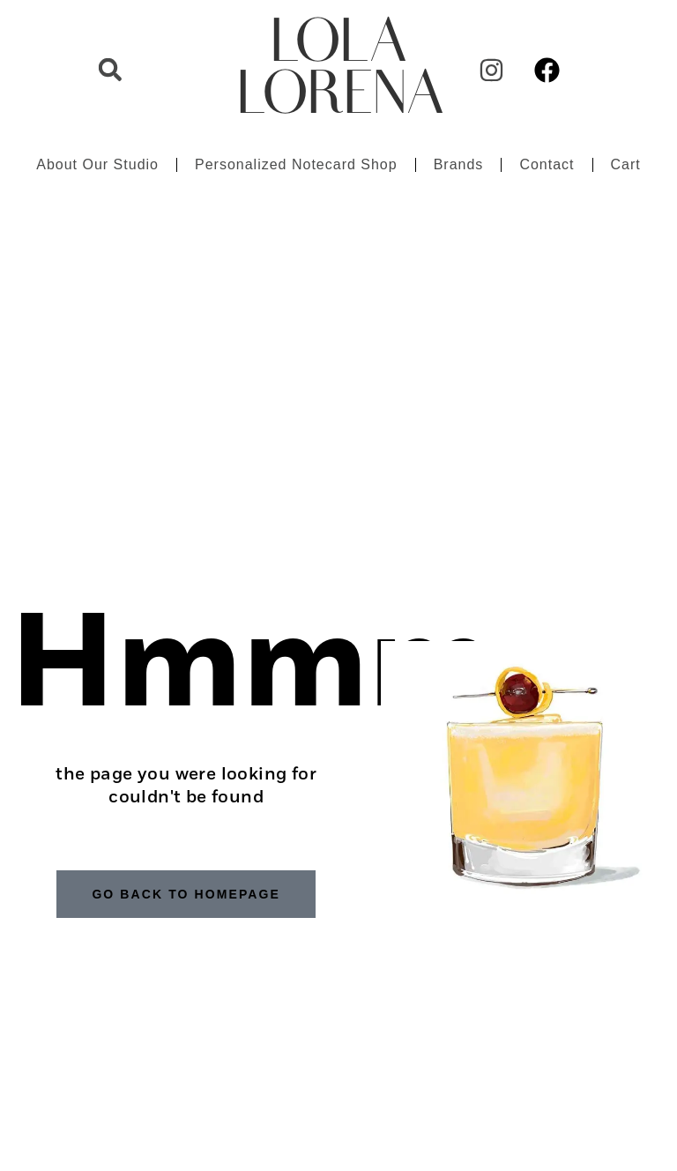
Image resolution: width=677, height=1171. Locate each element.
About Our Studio (97, 164)
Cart (626, 164)
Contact (546, 164)
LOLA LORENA (340, 69)
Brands (459, 164)
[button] (110, 69)
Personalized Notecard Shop (296, 164)
